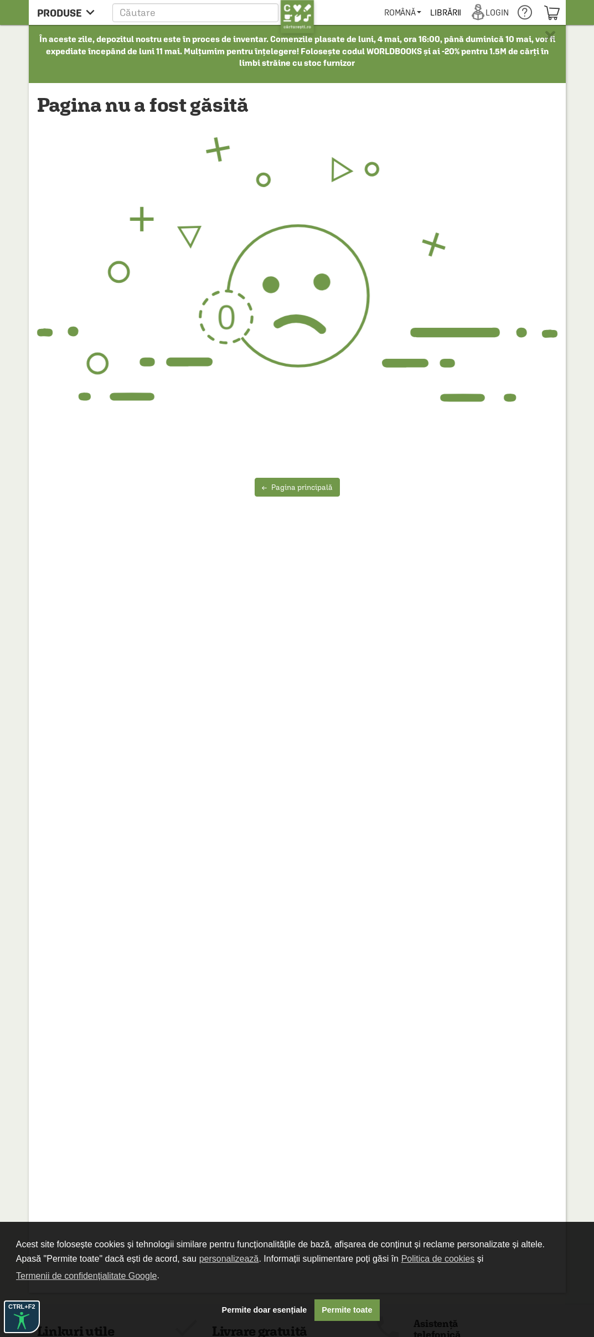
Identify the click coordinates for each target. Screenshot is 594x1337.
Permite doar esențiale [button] (264, 1309)
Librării (488, 12)
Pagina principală (297, 487)
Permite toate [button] (347, 1309)
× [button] (550, 36)
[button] (213, 12)
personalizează (229, 1258)
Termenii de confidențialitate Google (86, 1276)
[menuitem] (446, 12)
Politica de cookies (438, 1258)
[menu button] (69, 12)
